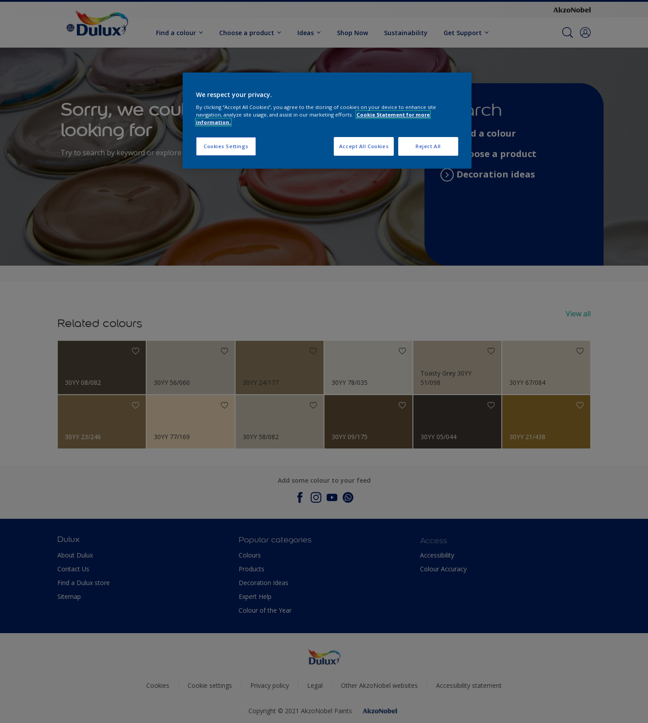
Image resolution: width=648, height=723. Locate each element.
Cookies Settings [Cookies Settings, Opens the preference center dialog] (226, 146)
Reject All (428, 146)
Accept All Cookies (363, 146)
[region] (327, 121)
